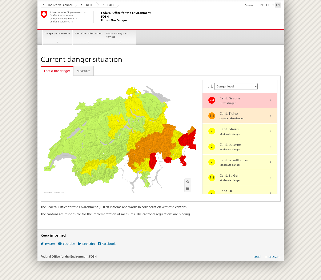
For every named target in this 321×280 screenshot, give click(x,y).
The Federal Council (58, 4)
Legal (257, 257)
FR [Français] (267, 5)
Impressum (273, 257)
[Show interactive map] (187, 181)
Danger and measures (57, 33)
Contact (249, 5)
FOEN (109, 4)
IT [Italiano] (273, 5)
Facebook (109, 244)
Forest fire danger (57, 71)
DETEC (87, 4)
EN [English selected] (278, 5)
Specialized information (88, 33)
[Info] (187, 188)
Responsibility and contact (116, 35)
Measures (83, 71)
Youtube (69, 244)
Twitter (50, 244)
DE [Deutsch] (262, 5)
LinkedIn (88, 244)
